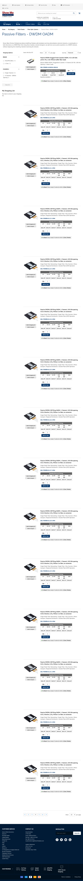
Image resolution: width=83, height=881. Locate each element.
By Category (11, 29)
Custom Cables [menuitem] (30, 24)
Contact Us (4, 841)
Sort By (64, 52)
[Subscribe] (77, 833)
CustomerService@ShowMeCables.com (34, 841)
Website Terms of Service (8, 855)
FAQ (3, 844)
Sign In (5, 5)
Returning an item (6, 839)
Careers (4, 846)
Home (4, 29)
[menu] (41, 23)
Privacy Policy (78, 877)
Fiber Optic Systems (33, 29)
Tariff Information (66, 5)
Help (55, 5)
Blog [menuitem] (39, 24)
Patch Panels (21, 29)
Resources (4, 848)
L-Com (7, 63)
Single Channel (9, 73)
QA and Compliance (6, 851)
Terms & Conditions (65, 877)
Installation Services (6, 853)
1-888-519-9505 (34, 837)
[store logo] (9, 14)
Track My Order (43, 5)
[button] (30, 67)
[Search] (74, 13)
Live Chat (6, 8)
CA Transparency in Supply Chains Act (10, 849)
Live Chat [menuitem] (46, 24)
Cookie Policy (5, 858)
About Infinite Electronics (8, 832)
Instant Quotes (17, 5)
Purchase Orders (30, 5)
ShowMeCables (9, 61)
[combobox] (56, 13)
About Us (4, 834)
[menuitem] (8, 24)
